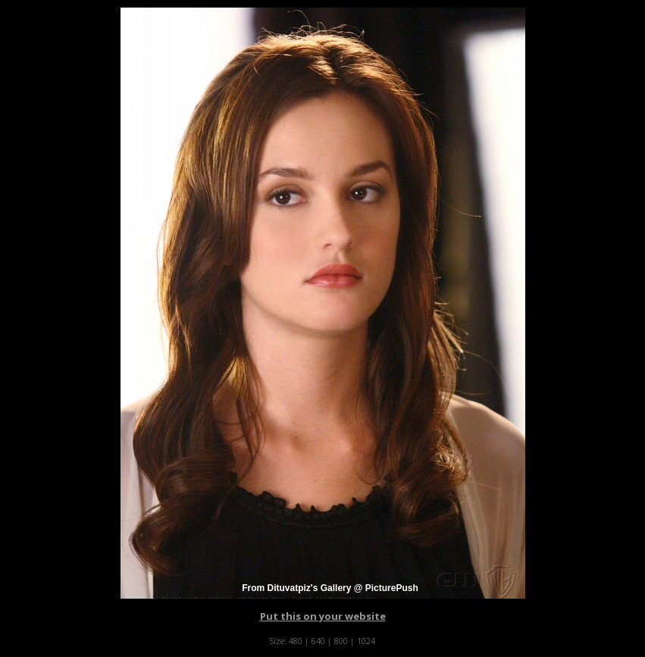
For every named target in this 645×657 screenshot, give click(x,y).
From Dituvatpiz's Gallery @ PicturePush (330, 588)
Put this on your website (323, 616)
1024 (366, 640)
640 (318, 640)
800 (341, 640)
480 (295, 640)
